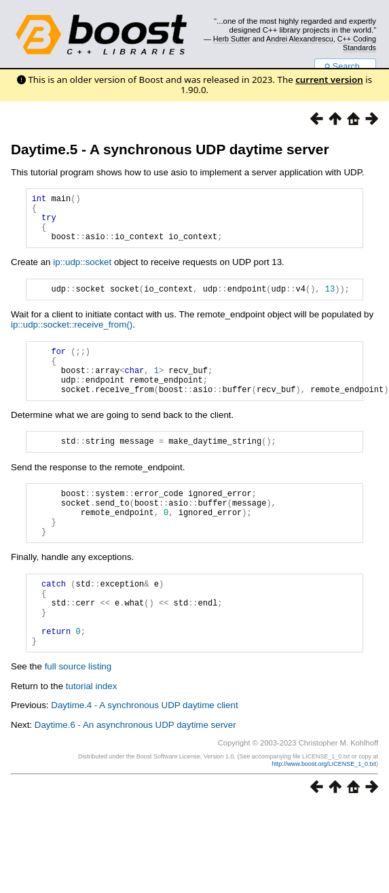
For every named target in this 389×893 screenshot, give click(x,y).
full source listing (78, 715)
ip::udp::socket (82, 272)
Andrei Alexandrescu (299, 39)
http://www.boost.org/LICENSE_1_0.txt (324, 812)
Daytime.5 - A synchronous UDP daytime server (170, 149)
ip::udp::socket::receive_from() (71, 337)
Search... (345, 66)
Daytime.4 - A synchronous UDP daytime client (144, 754)
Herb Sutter (232, 39)
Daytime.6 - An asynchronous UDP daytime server (135, 774)
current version (329, 79)
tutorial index (91, 735)
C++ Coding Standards (356, 43)
